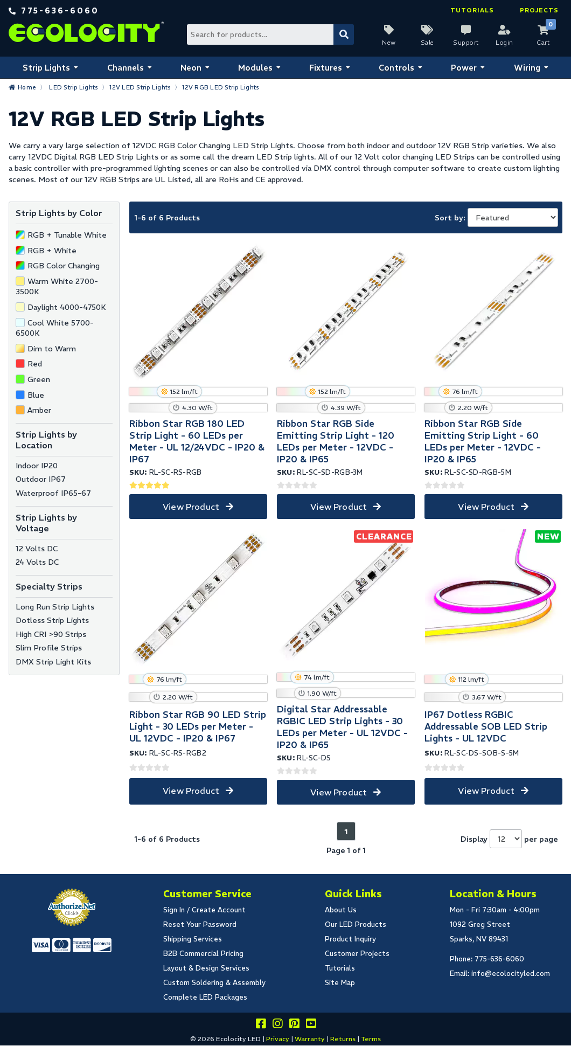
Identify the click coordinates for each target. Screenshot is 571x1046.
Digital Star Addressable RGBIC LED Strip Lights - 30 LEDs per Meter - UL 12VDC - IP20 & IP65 (342, 727)
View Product (191, 506)
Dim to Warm (51, 349)
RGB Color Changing (63, 266)
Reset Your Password (199, 924)
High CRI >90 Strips (51, 634)
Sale (427, 42)
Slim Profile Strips (49, 648)
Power (464, 68)
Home (27, 87)
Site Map (340, 982)
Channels (125, 68)
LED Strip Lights (73, 87)
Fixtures (325, 68)
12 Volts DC (37, 548)
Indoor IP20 (37, 465)
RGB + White (51, 250)
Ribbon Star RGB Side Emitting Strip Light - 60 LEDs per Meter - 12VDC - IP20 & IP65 (482, 441)
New (389, 42)
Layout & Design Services (206, 968)
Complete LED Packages (205, 997)
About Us (341, 910)
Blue (35, 395)
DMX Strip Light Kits (53, 662)
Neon (190, 68)
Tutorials (472, 10)
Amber (39, 410)
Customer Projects (357, 953)
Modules (255, 68)
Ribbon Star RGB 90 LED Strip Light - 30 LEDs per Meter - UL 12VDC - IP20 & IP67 (197, 726)
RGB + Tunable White (67, 235)
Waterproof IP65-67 (53, 493)
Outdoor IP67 (41, 479)
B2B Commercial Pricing (203, 953)
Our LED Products (355, 924)
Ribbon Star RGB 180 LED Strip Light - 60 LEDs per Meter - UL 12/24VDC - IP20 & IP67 (196, 441)
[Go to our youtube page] (310, 1025)
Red (34, 364)
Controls (396, 68)
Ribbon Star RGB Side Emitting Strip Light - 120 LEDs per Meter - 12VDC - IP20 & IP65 (335, 441)
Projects (539, 10)
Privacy (277, 1039)
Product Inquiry (350, 939)
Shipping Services (192, 939)
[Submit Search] (343, 34)
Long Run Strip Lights (55, 607)
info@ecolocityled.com (510, 973)
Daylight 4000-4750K (66, 307)
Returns (343, 1039)
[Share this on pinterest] (294, 1025)
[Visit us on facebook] (260, 1025)
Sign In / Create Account (204, 910)
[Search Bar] (270, 34)
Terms (371, 1039)
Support (466, 42)
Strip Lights (46, 68)
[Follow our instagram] (277, 1025)
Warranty (310, 1039)
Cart (543, 42)
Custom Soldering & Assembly (214, 982)
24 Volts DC (37, 562)
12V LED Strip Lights (140, 87)
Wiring (527, 68)
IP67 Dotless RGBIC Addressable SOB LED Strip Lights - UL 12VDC (485, 726)
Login (504, 42)
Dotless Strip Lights (52, 620)
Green (38, 379)
